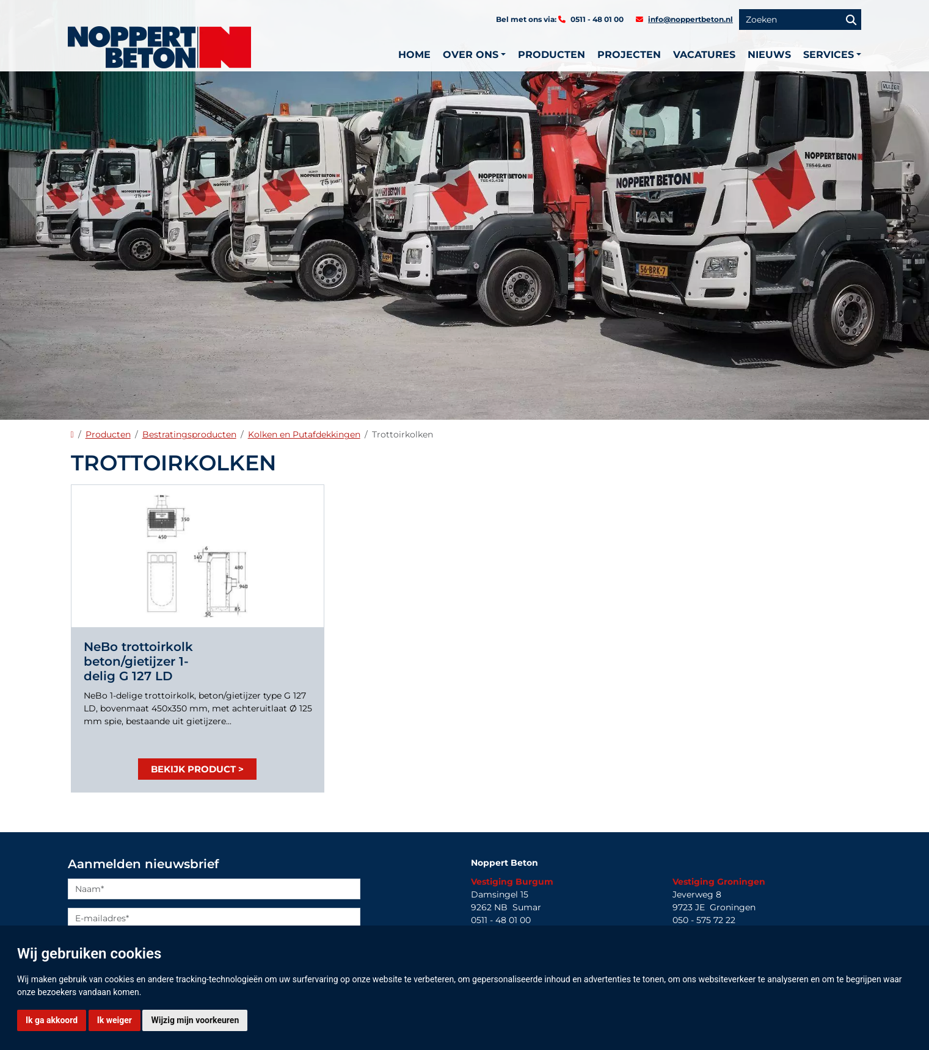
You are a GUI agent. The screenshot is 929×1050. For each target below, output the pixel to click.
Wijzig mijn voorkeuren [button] (195, 1020)
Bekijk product (193, 769)
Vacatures (704, 54)
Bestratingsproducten (189, 434)
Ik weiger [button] (114, 1020)
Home (414, 54)
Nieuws (769, 54)
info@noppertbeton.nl (690, 19)
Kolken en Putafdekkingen (304, 434)
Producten (551, 54)
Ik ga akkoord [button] (52, 1020)
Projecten (629, 54)
